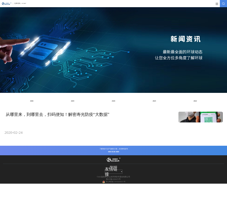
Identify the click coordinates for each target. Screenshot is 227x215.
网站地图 (113, 167)
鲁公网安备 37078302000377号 (115, 181)
